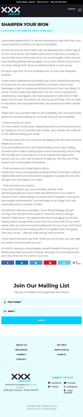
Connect (21, 354)
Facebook (54, 383)
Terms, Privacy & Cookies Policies (42, 409)
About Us (21, 345)
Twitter (53, 387)
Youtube (69, 383)
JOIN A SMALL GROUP (25, 2)
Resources (21, 350)
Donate (71, 9)
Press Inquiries (68, 391)
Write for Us (61, 350)
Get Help (61, 345)
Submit (41, 320)
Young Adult (46, 31)
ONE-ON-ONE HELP (58, 2)
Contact (21, 359)
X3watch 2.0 (43, 2)
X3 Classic (9, 31)
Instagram (71, 387)
